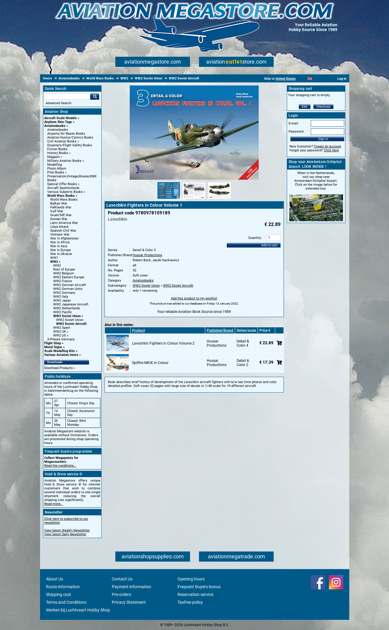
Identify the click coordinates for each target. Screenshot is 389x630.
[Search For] (67, 96)
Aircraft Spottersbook (63, 188)
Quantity (254, 238)
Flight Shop (52, 343)
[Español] (317, 79)
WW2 (54, 262)
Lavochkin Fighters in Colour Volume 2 (163, 343)
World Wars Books (61, 196)
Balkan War (58, 203)
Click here (331, 150)
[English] (310, 79)
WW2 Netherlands (66, 308)
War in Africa (60, 242)
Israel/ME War (61, 215)
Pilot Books (55, 172)
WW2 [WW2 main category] (57, 266)
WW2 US (59, 335)
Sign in (323, 139)
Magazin (53, 157)
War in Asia (58, 246)
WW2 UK (59, 332)
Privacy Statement (129, 602)
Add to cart (269, 245)
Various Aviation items (61, 355)
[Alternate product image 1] (168, 199)
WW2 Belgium (63, 273)
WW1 (54, 258)
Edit (304, 107)
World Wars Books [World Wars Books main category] (64, 200)
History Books (57, 153)
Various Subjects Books (65, 192)
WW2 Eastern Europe (68, 277)
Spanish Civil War (63, 231)
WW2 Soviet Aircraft (71, 324)
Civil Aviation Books (61, 141)
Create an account (327, 146)
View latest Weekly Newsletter (67, 530)
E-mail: (294, 123)
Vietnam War (60, 234)
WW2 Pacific (62, 312)
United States (285, 79)
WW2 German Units (67, 289)
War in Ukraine (61, 254)
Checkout (323, 107)
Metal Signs (53, 347)
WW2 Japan (62, 300)
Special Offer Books (62, 184)
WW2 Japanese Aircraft (70, 304)
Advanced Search (58, 103)
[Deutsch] (324, 79)
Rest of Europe (64, 269)
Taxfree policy (190, 602)
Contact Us (122, 579)
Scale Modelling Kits (59, 351)
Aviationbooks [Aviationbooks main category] (57, 130)
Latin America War (64, 223)
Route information (63, 586)
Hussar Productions (147, 255)
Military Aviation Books (64, 161)
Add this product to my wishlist (194, 298)
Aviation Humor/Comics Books (70, 137)
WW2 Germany (64, 293)
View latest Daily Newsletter (65, 534)
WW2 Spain (61, 328)
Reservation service (195, 594)
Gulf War (56, 211)
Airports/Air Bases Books (66, 134)
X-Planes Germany (61, 339)
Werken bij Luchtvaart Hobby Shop (78, 610)
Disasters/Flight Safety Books (69, 145)
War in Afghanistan (64, 238)
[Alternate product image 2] (194, 199)
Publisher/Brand (220, 330)
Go (94, 96)
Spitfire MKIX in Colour (150, 363)
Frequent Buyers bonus (198, 586)
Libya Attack (59, 227)
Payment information (131, 586)
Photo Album (56, 168)
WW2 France (62, 281)
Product (138, 330)
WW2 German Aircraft (69, 285)
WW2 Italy (60, 297)
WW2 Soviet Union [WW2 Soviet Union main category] (69, 320)
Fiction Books (57, 149)
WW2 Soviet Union (67, 316)
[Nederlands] (302, 79)
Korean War (59, 219)
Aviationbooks (54, 126)
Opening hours (191, 579)
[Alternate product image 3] (219, 199)
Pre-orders (121, 594)
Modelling (54, 165)
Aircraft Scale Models (60, 118)
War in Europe (60, 250)
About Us (54, 579)
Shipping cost (58, 594)
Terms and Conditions (66, 602)
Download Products (58, 368)
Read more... (53, 504)
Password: (296, 131)
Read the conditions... (60, 466)
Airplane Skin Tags (58, 122)
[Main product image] (194, 178)
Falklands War (60, 207)
